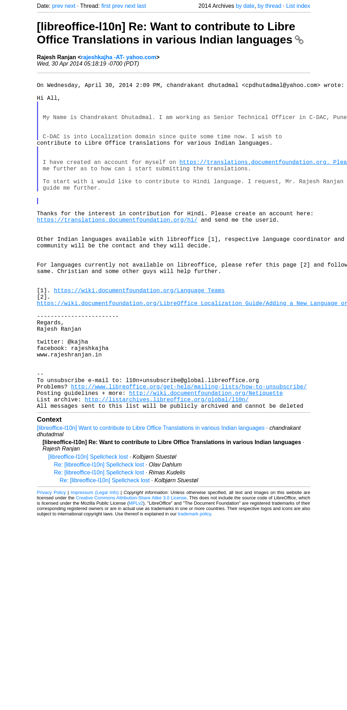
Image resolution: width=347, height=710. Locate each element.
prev (57, 6)
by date (245, 6)
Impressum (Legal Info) (95, 566)
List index (298, 6)
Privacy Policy (51, 566)
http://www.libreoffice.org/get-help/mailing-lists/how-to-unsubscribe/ (189, 456)
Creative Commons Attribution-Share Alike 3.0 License (131, 572)
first (106, 6)
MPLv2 (136, 577)
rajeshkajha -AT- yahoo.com (118, 57)
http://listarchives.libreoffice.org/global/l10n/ (167, 472)
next (70, 6)
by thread (270, 6)
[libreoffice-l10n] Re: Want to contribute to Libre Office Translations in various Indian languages (170, 33)
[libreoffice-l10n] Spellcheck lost (88, 531)
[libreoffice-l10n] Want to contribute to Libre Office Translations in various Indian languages (151, 502)
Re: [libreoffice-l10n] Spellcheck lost (99, 539)
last (141, 6)
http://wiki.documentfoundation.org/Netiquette (206, 464)
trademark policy (194, 588)
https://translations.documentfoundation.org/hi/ (117, 252)
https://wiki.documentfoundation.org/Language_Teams (139, 339)
